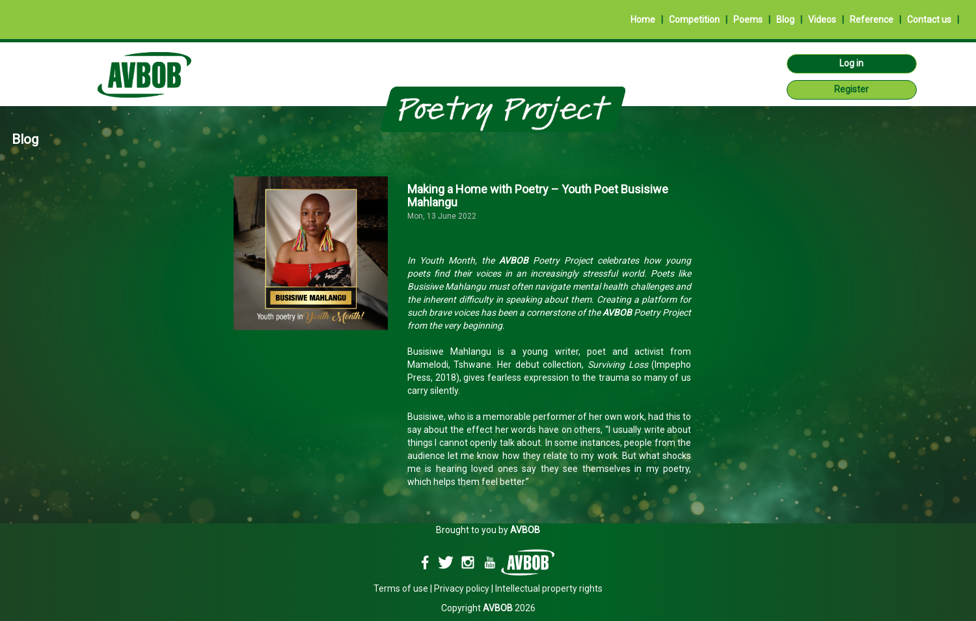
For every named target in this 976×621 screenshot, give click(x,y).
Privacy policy (461, 588)
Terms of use (400, 588)
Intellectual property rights (549, 588)
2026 (509, 608)
